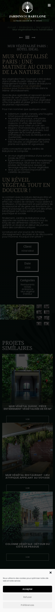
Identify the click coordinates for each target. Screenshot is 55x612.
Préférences (27, 605)
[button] (50, 572)
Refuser (27, 597)
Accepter (27, 589)
